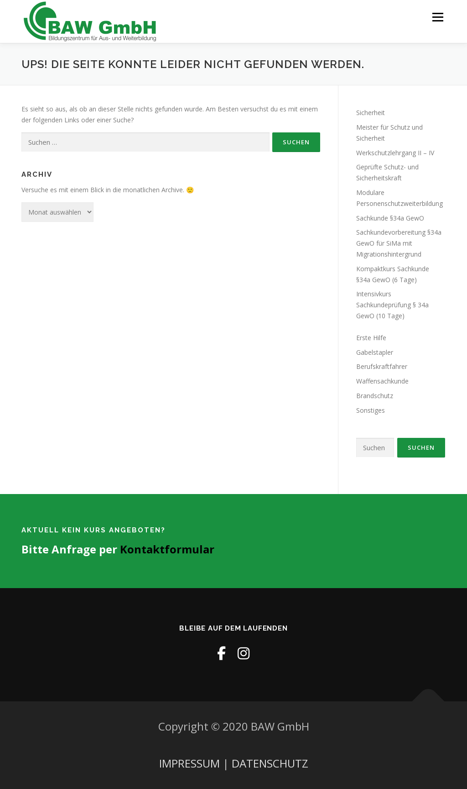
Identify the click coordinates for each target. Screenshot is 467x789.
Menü (438, 17)
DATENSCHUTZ (270, 763)
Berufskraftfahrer (381, 366)
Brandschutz (374, 395)
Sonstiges (370, 410)
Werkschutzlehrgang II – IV (395, 152)
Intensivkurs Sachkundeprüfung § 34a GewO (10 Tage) (392, 304)
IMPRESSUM (189, 763)
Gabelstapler (374, 352)
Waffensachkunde (382, 381)
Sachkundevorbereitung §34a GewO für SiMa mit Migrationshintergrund (398, 243)
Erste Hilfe (371, 337)
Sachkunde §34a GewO (390, 218)
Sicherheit (370, 112)
